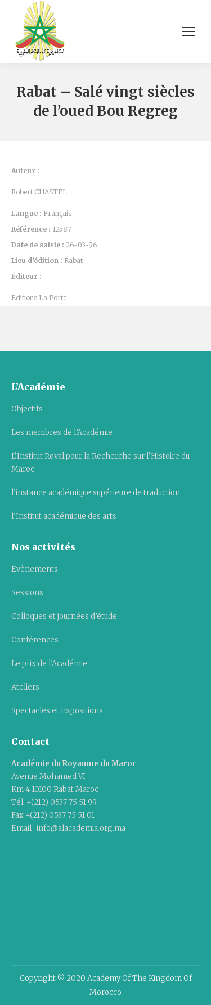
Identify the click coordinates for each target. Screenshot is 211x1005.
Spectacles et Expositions (57, 711)
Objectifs (27, 409)
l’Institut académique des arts (63, 516)
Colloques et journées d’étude (64, 616)
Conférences (35, 640)
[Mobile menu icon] (188, 31)
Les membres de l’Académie (62, 432)
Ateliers (25, 687)
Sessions (27, 592)
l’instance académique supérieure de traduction (95, 492)
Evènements (34, 569)
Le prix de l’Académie (49, 663)
